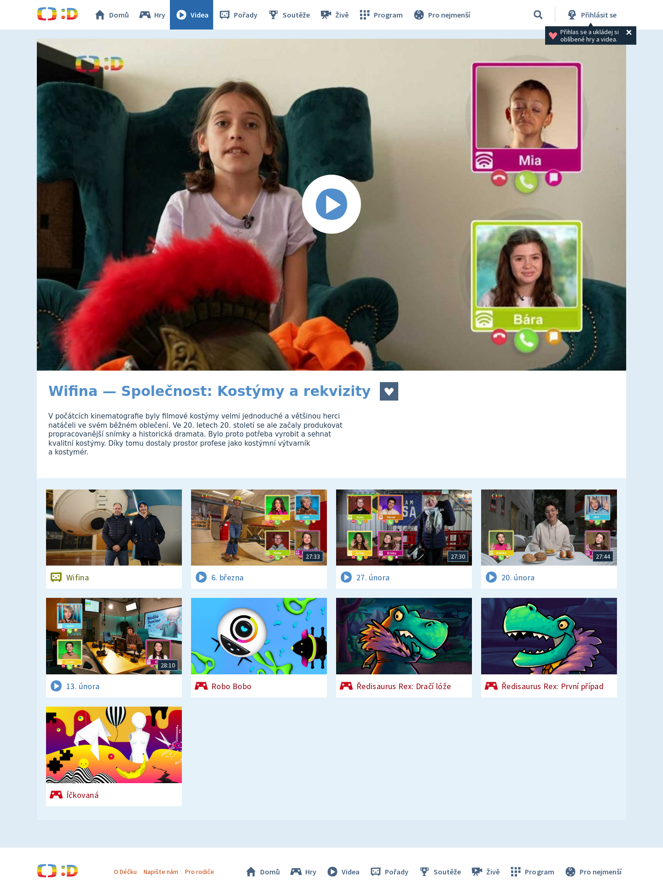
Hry (151, 15)
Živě (334, 15)
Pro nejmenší (441, 15)
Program (380, 15)
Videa (191, 15)
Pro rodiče (199, 871)
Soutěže (288, 15)
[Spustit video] (331, 205)
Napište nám (161, 871)
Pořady (237, 15)
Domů (111, 15)
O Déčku (125, 871)
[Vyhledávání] (538, 15)
